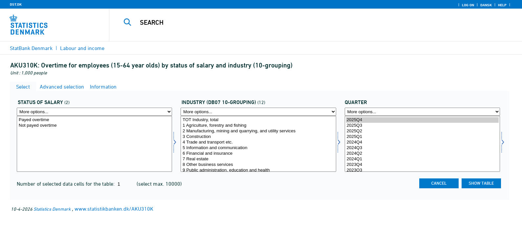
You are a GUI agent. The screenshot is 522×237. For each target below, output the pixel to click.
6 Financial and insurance (258, 153)
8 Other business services (258, 165)
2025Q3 (422, 125)
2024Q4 (422, 142)
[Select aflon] (94, 144)
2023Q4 (422, 165)
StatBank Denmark (31, 48)
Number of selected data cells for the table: (66, 184)
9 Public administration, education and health (258, 170)
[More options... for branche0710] (258, 112)
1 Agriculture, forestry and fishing (258, 125)
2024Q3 (422, 148)
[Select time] (422, 144)
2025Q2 (422, 131)
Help (502, 5)
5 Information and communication (258, 148)
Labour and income (82, 48)
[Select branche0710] (258, 144)
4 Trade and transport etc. (258, 142)
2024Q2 (422, 153)
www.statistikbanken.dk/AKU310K (114, 209)
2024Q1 (422, 159)
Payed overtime (94, 120)
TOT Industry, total (258, 120)
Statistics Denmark (52, 209)
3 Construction (258, 137)
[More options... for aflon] (94, 112)
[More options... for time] (422, 112)
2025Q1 (422, 137)
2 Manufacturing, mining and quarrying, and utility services (258, 131)
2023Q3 (422, 170)
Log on (468, 5)
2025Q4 (422, 120)
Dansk (486, 5)
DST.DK (16, 4)
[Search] (300, 22)
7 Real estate (258, 159)
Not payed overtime (94, 125)
